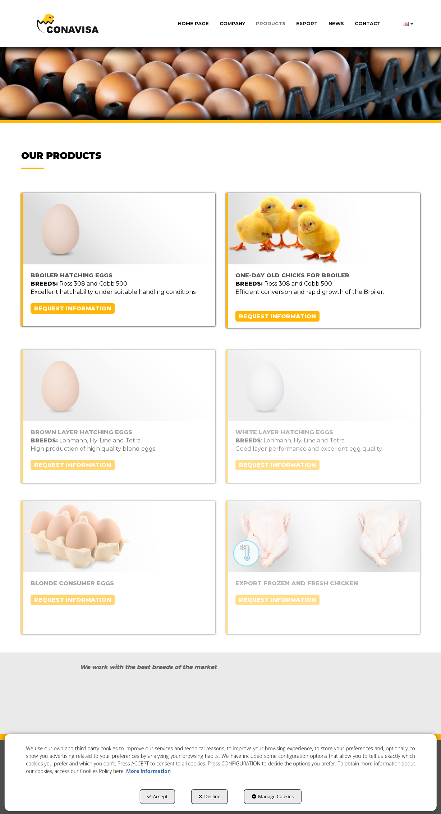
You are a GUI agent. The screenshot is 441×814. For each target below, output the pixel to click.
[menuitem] (193, 23)
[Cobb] (169, 704)
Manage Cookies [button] (273, 796)
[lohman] (271, 704)
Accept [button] (157, 796)
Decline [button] (209, 796)
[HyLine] (374, 705)
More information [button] (148, 771)
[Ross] (67, 704)
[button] (67, 23)
